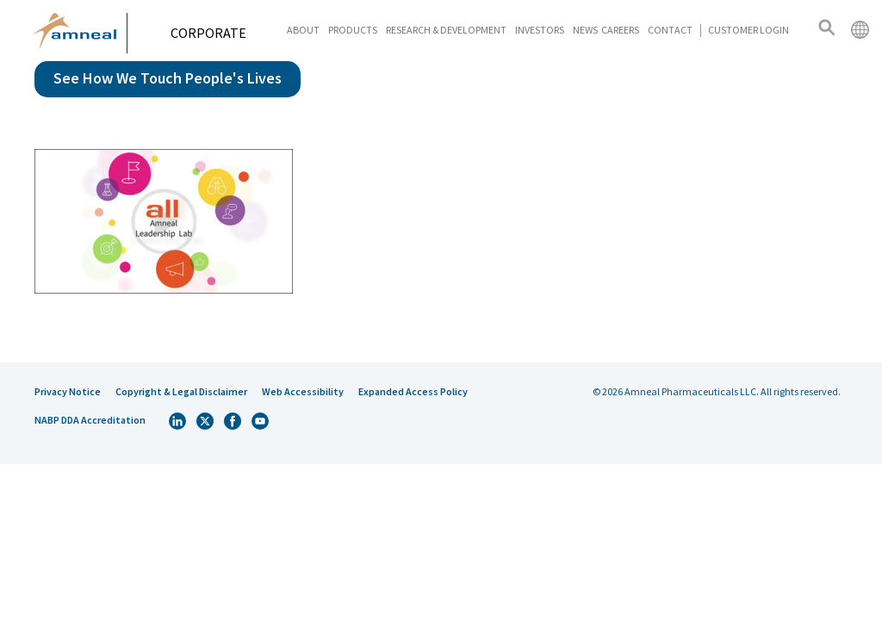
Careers (620, 29)
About (303, 29)
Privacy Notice (67, 391)
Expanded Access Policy (413, 391)
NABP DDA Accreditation (90, 419)
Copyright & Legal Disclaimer (181, 391)
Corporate (215, 32)
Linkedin (177, 421)
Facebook (232, 421)
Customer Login (748, 29)
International (859, 29)
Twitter (205, 421)
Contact (670, 29)
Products (352, 29)
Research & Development (446, 29)
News (585, 29)
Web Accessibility (303, 391)
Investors (539, 29)
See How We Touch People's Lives (167, 78)
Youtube (260, 421)
